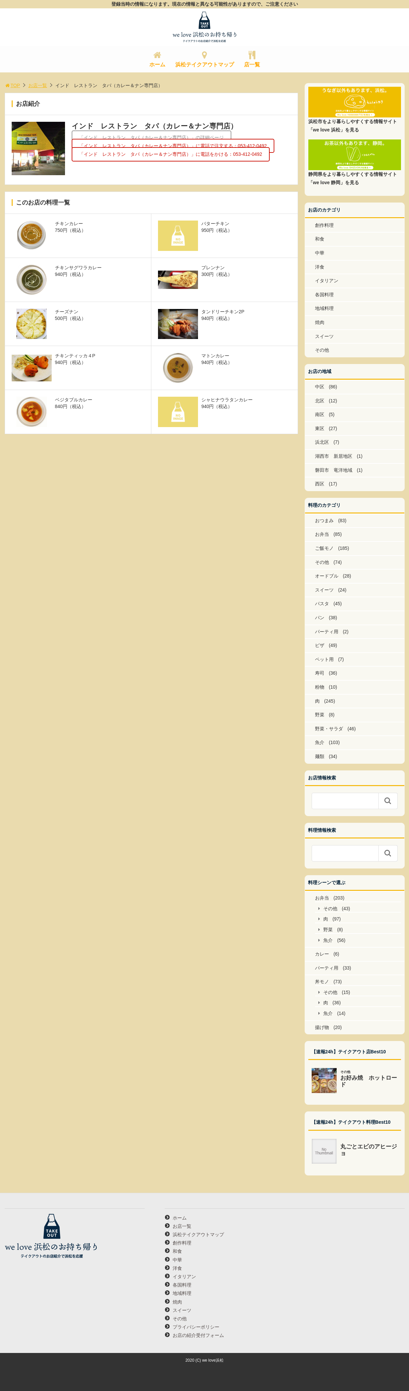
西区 (319, 483)
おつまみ (324, 520)
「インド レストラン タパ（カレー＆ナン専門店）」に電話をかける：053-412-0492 (170, 154)
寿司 (319, 673)
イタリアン (326, 280)
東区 (319, 428)
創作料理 (324, 225)
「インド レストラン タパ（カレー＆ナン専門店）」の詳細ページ (151, 137)
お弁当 (322, 534)
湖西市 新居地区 (333, 456)
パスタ (322, 603)
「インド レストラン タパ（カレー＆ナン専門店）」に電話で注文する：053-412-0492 (173, 145)
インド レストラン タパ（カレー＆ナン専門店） (154, 126)
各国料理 (324, 294)
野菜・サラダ (329, 728)
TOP (12, 85)
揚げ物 (322, 1027)
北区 (319, 400)
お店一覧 (37, 85)
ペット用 (324, 659)
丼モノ (322, 981)
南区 (319, 414)
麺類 (319, 756)
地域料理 (324, 308)
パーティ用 (326, 631)
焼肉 (319, 322)
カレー (322, 954)
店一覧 (252, 64)
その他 (322, 350)
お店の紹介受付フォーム (198, 1335)
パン (319, 617)
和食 (319, 239)
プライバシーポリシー (196, 1327)
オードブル (326, 576)
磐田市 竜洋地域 (333, 470)
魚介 (319, 742)
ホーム (157, 64)
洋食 (319, 267)
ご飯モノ (324, 548)
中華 (319, 253)
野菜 (319, 714)
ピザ (319, 645)
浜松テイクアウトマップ (204, 64)
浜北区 (322, 442)
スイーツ (324, 336)
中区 (319, 386)
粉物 (319, 687)
